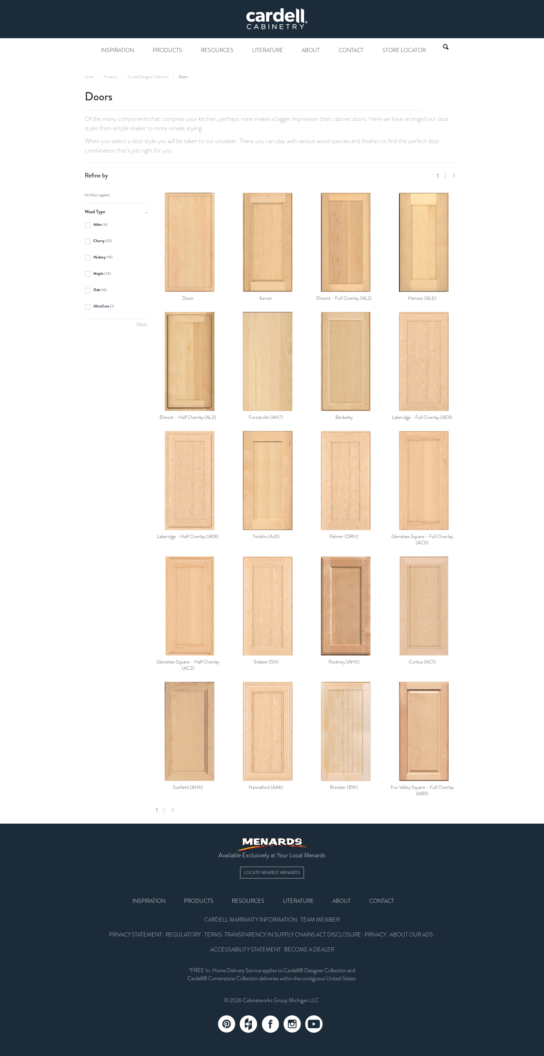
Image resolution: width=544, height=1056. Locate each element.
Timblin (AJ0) (266, 537)
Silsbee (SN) (266, 662)
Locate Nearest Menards (272, 872)
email (272, 1039)
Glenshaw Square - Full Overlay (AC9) (422, 540)
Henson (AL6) (422, 298)
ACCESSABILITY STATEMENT (245, 950)
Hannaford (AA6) (266, 787)
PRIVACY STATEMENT (135, 935)
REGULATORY (183, 935)
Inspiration (117, 50)
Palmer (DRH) (344, 537)
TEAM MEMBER (320, 920)
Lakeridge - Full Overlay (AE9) (422, 417)
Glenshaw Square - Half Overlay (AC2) (187, 665)
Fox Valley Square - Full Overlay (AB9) (422, 790)
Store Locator (404, 50)
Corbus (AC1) (422, 662)
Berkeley (344, 417)
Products (167, 50)
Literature (267, 50)
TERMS (213, 935)
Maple (98, 274)
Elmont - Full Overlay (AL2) (344, 298)
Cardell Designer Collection (148, 77)
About (310, 50)
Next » (454, 177)
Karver (266, 298)
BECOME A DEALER (309, 950)
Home (89, 77)
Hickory (99, 258)
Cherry (98, 241)
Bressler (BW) (344, 787)
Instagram (292, 1024)
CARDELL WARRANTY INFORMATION (250, 920)
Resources (217, 50)
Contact (351, 50)
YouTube (314, 1024)
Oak (96, 290)
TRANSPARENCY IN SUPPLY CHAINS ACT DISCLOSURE (292, 935)
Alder (96, 225)
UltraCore (99, 307)
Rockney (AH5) (344, 662)
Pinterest (226, 1024)
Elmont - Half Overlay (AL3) (188, 417)
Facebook (270, 1024)
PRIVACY (375, 935)
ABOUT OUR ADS (411, 935)
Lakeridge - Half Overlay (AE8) (188, 537)
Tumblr (248, 1024)
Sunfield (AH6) (188, 787)
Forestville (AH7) (266, 417)
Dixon (188, 298)
